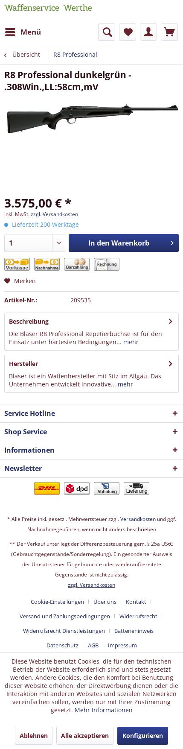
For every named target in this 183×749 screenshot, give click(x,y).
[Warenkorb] (169, 32)
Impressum (122, 645)
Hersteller (23, 364)
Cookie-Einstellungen (57, 602)
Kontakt (136, 602)
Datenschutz (62, 645)
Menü (23, 31)
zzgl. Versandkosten (54, 214)
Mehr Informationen (104, 710)
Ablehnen (34, 735)
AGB (93, 645)
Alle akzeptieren (85, 735)
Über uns (104, 602)
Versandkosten (138, 519)
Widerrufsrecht (138, 616)
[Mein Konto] (148, 32)
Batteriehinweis (134, 631)
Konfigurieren (142, 735)
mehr (130, 342)
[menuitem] (22, 32)
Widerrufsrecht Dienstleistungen (64, 631)
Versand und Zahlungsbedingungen (65, 616)
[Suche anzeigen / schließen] (106, 32)
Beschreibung (29, 321)
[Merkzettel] (127, 32)
